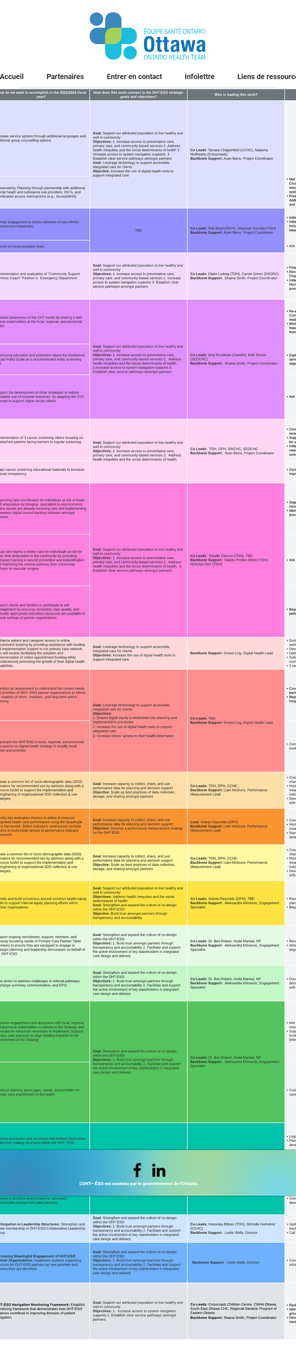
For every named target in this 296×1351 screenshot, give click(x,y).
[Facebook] (137, 1170)
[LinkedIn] (158, 1170)
